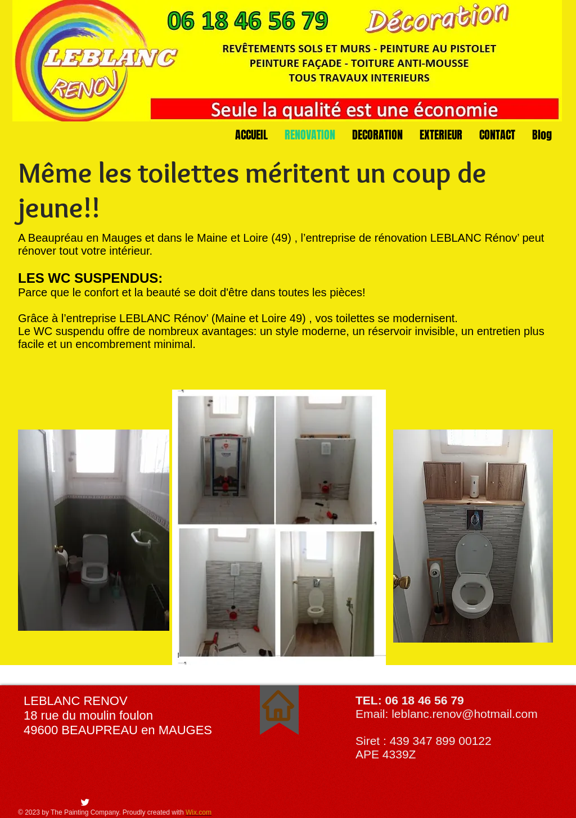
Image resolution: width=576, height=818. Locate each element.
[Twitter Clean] (85, 802)
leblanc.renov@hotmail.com (464, 713)
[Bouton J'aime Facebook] (49, 802)
